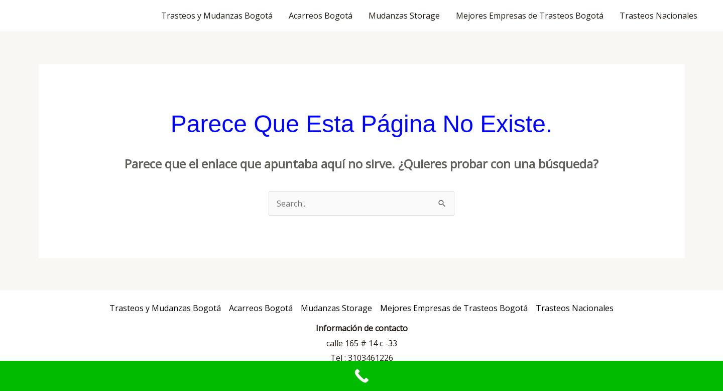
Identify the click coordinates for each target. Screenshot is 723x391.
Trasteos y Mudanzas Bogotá (217, 15)
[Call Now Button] (361, 376)
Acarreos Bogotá (320, 15)
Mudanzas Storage (404, 15)
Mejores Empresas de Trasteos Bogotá (530, 15)
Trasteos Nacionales (658, 15)
